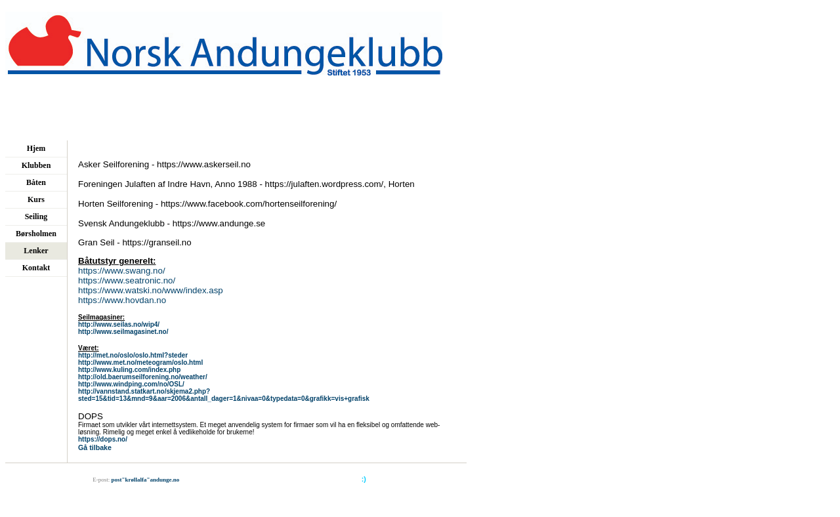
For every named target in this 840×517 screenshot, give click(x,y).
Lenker (36, 250)
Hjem (36, 148)
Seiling (36, 216)
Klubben (36, 165)
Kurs (36, 199)
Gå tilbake (95, 447)
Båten (36, 182)
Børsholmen (36, 233)
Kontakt (36, 267)
